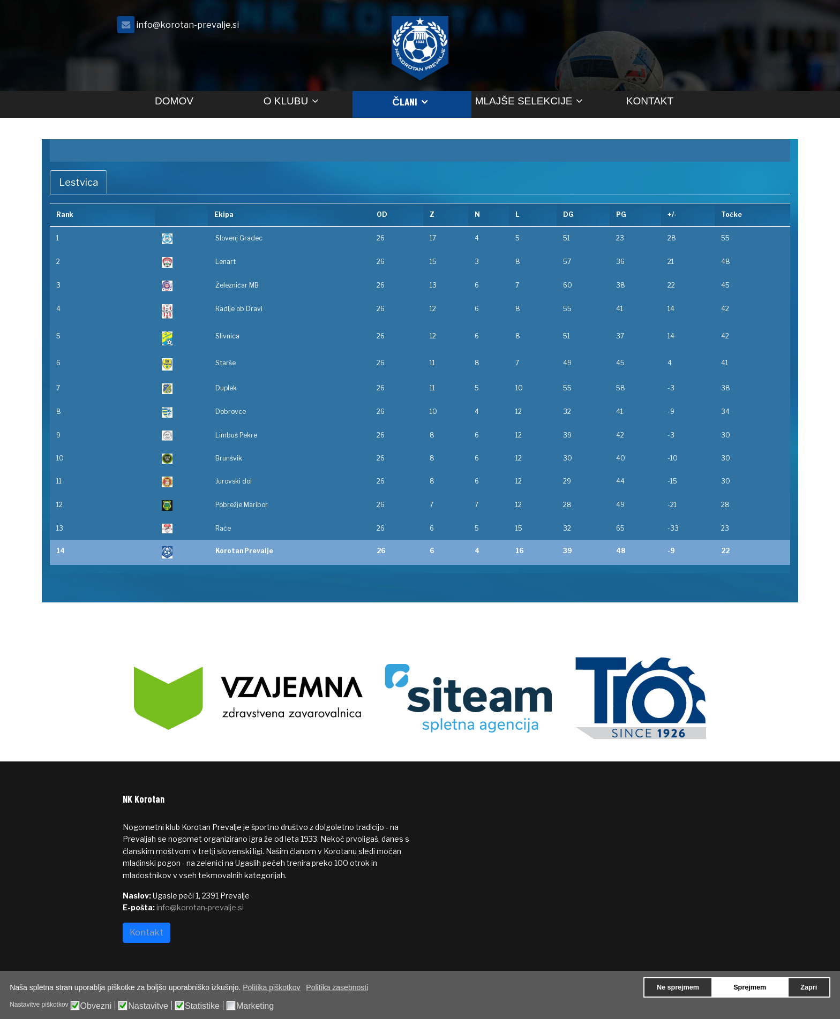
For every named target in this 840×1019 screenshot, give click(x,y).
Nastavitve (148, 1006)
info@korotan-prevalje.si (187, 24)
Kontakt (649, 101)
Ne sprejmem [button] (678, 987)
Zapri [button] (808, 987)
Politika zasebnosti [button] (337, 987)
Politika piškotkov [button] (271, 987)
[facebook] (704, 27)
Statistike (202, 1006)
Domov (174, 101)
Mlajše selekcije (524, 101)
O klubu (286, 101)
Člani (404, 101)
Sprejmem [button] (749, 987)
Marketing (255, 1006)
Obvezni (96, 1006)
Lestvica (78, 182)
